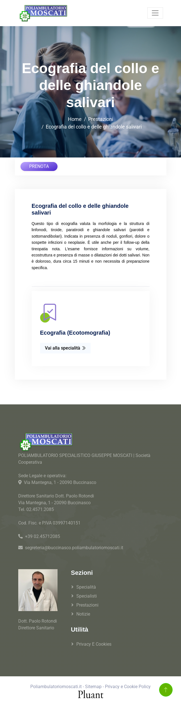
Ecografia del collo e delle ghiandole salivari (94, 127)
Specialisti (86, 596)
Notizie (83, 614)
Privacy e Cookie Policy (128, 686)
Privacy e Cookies (93, 644)
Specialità (86, 587)
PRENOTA (39, 166)
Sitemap (93, 686)
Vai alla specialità (65, 348)
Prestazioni (100, 119)
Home (75, 119)
